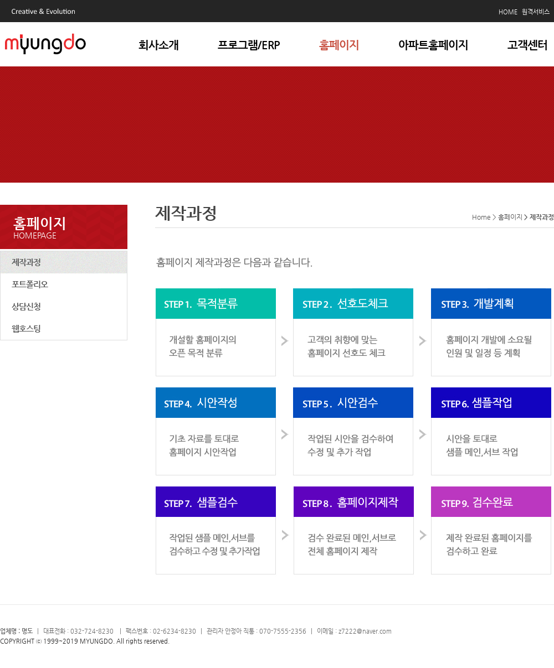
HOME (508, 11)
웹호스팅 (26, 328)
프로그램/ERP (249, 45)
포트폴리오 (30, 284)
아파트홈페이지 (433, 45)
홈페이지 (339, 45)
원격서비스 (536, 11)
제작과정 (26, 262)
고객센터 (527, 45)
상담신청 (26, 306)
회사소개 (158, 45)
